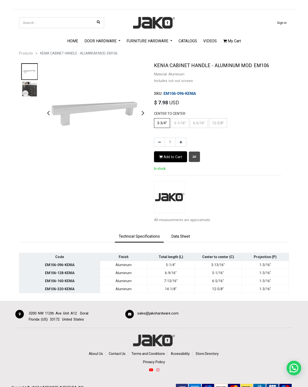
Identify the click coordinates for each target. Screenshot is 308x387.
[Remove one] (159, 142)
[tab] (139, 236)
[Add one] (180, 142)
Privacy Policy (154, 362)
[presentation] (48, 113)
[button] (194, 157)
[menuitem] (72, 41)
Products (26, 53)
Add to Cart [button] (170, 157)
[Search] (98, 22)
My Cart (232, 41)
